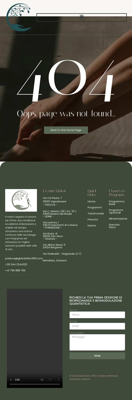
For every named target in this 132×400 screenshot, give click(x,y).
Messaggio (76, 332)
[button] (82, 16)
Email (73, 321)
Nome (73, 310)
